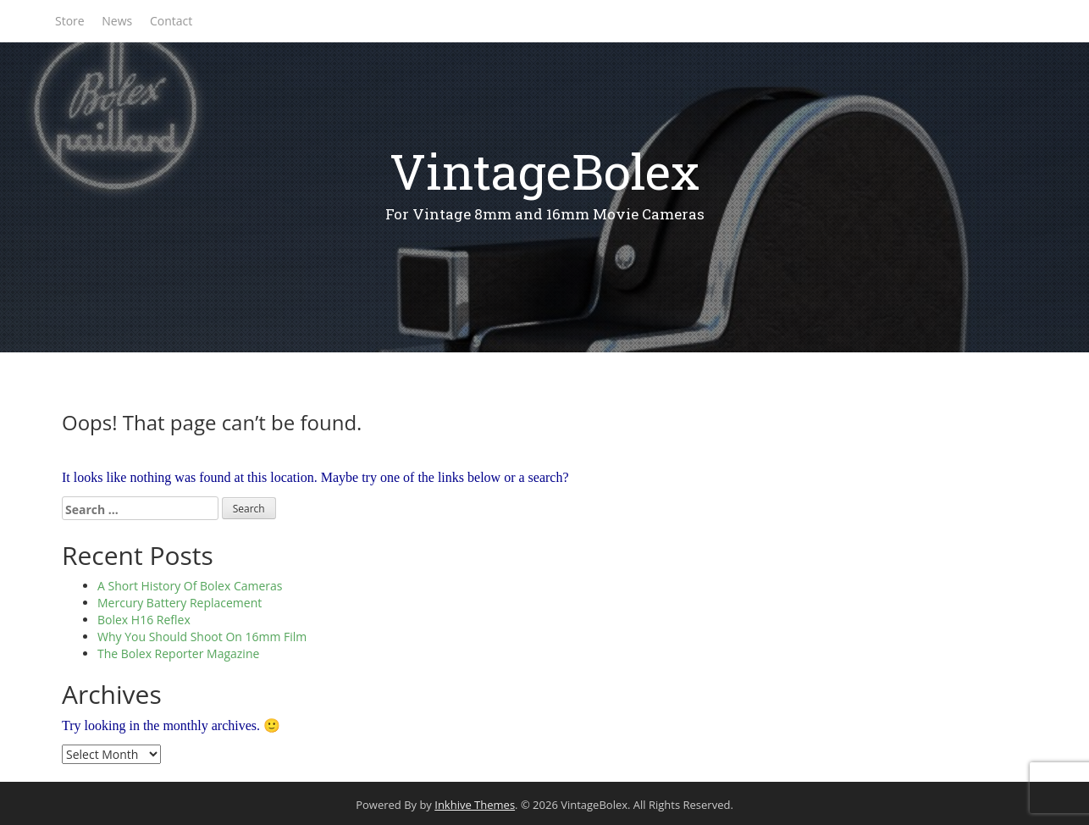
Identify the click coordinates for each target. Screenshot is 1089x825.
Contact (171, 21)
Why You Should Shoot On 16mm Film (202, 636)
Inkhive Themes (474, 804)
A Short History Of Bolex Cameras (190, 586)
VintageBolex (544, 170)
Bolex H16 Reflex (144, 620)
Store (70, 21)
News (117, 21)
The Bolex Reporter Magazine (178, 653)
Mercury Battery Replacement (179, 603)
